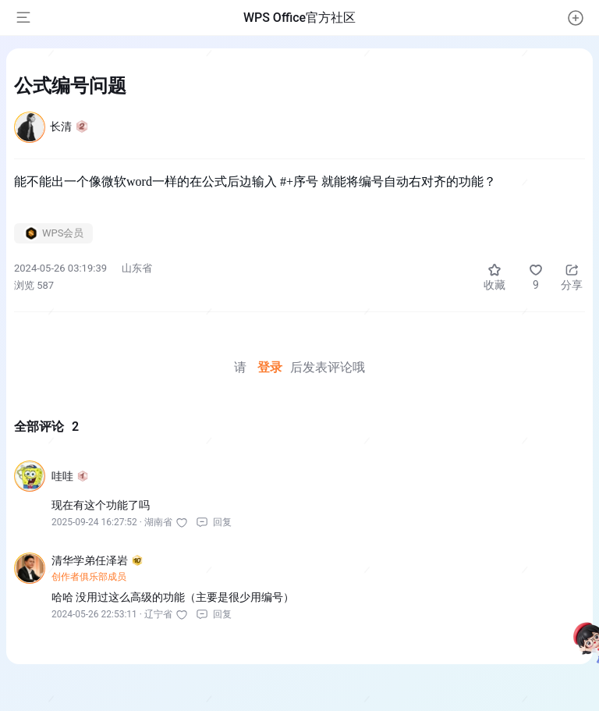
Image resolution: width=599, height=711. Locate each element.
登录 (269, 367)
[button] (576, 18)
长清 (69, 126)
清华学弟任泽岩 (97, 560)
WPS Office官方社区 (299, 17)
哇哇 (69, 476)
